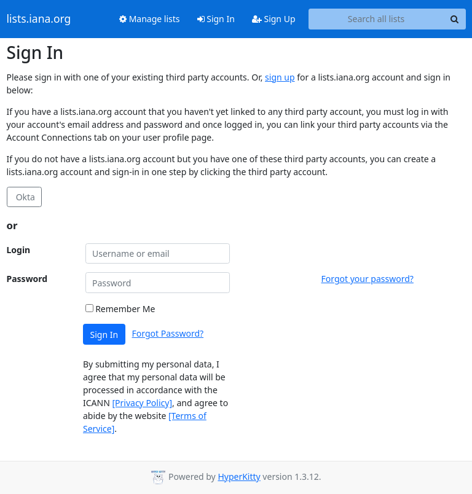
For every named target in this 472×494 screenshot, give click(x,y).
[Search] (455, 19)
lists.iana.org (39, 19)
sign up (279, 77)
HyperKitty (239, 476)
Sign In (216, 19)
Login (19, 250)
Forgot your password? (367, 278)
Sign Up (274, 19)
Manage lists (149, 19)
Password (27, 278)
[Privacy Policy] (142, 403)
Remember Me (120, 309)
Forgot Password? (168, 333)
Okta (24, 197)
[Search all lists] (376, 19)
